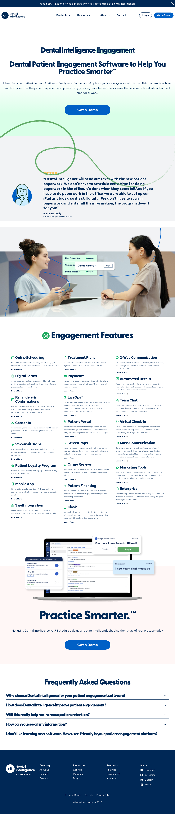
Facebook (150, 770)
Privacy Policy (103, 795)
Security (89, 795)
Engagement (113, 774)
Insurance (111, 778)
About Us (44, 770)
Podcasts (78, 774)
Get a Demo (164, 15)
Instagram (150, 775)
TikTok (148, 785)
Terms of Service (73, 795)
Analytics (111, 770)
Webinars (77, 770)
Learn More (16, 369)
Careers (44, 778)
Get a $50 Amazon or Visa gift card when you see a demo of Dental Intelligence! (87, 3)
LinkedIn (149, 780)
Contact (121, 15)
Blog (75, 778)
